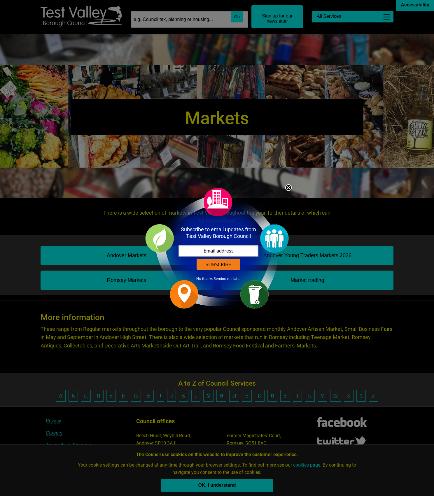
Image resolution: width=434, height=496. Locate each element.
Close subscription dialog (288, 188)
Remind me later (227, 278)
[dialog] (217, 248)
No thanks (204, 278)
